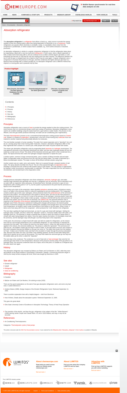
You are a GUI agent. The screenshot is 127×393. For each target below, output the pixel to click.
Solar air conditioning (11, 271)
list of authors (80, 330)
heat (31, 127)
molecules (61, 137)
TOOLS (114, 15)
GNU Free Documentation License (30, 330)
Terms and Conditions (47, 390)
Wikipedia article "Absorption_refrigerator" (64, 330)
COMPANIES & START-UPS (30, 15)
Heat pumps (31, 325)
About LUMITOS (71, 361)
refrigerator (28, 41)
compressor (61, 43)
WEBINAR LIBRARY (64, 15)
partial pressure (56, 193)
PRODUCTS (48, 15)
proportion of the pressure (22, 201)
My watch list (77, 21)
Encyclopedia (11, 25)
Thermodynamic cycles (18, 325)
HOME (5, 15)
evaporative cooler (61, 165)
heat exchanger (53, 239)
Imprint (35, 390)
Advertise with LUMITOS (97, 362)
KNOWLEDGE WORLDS (84, 15)
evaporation (25, 137)
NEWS (14, 15)
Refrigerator (8, 268)
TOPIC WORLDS (101, 15)
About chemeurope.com (47, 361)
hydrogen (58, 148)
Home (4, 25)
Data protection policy (64, 390)
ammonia (48, 148)
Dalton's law (44, 199)
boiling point (39, 53)
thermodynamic (15, 136)
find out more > (41, 372)
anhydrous (44, 189)
